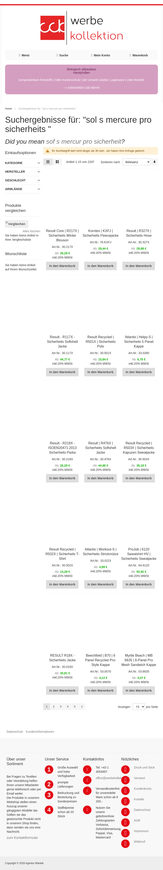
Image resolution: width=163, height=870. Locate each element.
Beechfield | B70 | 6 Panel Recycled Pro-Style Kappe (100, 660)
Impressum (141, 831)
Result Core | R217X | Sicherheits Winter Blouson (62, 235)
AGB (137, 820)
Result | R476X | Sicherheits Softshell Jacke (100, 447)
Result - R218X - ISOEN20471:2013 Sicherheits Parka (62, 447)
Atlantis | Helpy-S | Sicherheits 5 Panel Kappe (138, 341)
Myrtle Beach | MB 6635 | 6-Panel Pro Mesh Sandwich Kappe (138, 660)
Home (8, 108)
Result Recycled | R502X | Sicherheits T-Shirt (62, 554)
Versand (139, 778)
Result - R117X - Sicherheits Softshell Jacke (62, 341)
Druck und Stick (144, 767)
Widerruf (139, 841)
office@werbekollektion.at (112, 778)
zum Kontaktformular (22, 837)
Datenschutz (15, 731)
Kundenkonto (143, 788)
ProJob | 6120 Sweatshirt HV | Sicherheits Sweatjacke (138, 554)
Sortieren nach (110, 162)
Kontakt (139, 799)
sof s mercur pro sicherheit (83, 141)
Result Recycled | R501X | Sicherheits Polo (100, 341)
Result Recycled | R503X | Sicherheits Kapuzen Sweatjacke (139, 447)
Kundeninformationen (40, 731)
